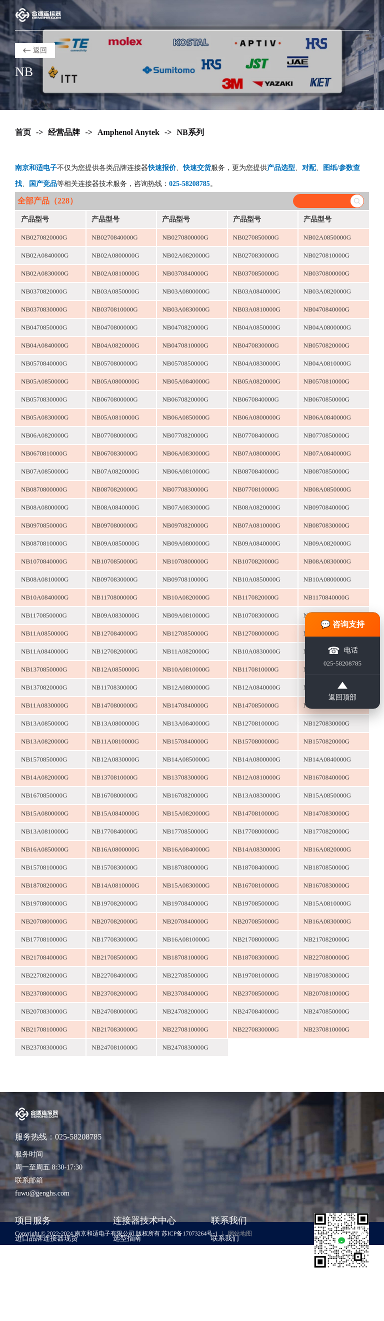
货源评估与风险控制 (46, 1313)
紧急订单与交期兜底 (46, 1253)
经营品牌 (64, 132)
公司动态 (127, 1283)
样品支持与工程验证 (46, 1283)
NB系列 (190, 132)
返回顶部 (342, 691)
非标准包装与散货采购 (50, 1298)
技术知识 (127, 1253)
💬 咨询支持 (342, 624)
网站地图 (240, 1233)
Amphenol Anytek (129, 132)
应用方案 (127, 1268)
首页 (23, 132)
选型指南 (127, 1238)
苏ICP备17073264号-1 (190, 1233)
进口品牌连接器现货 (46, 1238)
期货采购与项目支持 (46, 1268)
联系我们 (225, 1238)
